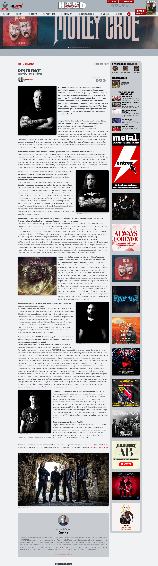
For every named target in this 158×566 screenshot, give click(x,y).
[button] (112, 1)
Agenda (32, 14)
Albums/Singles (86, 14)
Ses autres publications (63, 550)
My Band (104, 14)
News (19, 14)
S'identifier (127, 1)
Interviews (67, 14)
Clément (30, 76)
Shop (118, 14)
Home (6, 14)
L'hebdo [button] (140, 11)
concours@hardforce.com (98, 444)
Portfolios (49, 14)
